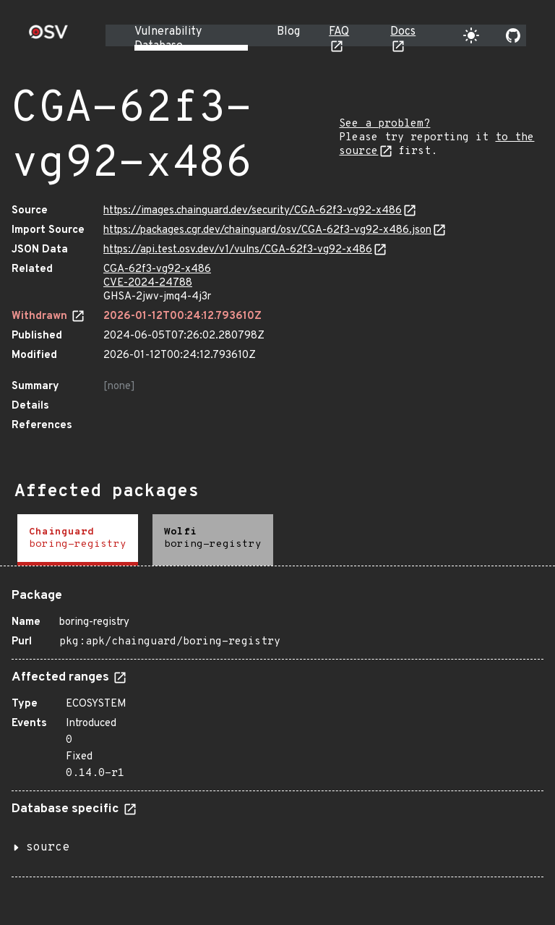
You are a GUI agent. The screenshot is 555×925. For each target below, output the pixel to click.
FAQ (339, 32)
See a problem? (384, 124)
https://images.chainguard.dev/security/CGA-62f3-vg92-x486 (252, 211)
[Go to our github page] (513, 35)
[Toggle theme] (471, 35)
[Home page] (48, 36)
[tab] (77, 540)
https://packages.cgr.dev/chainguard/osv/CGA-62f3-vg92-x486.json (267, 230)
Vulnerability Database (168, 39)
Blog (288, 32)
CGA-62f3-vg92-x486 (157, 269)
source (47, 847)
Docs (403, 32)
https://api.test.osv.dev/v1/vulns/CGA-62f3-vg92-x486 (237, 250)
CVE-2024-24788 (147, 283)
